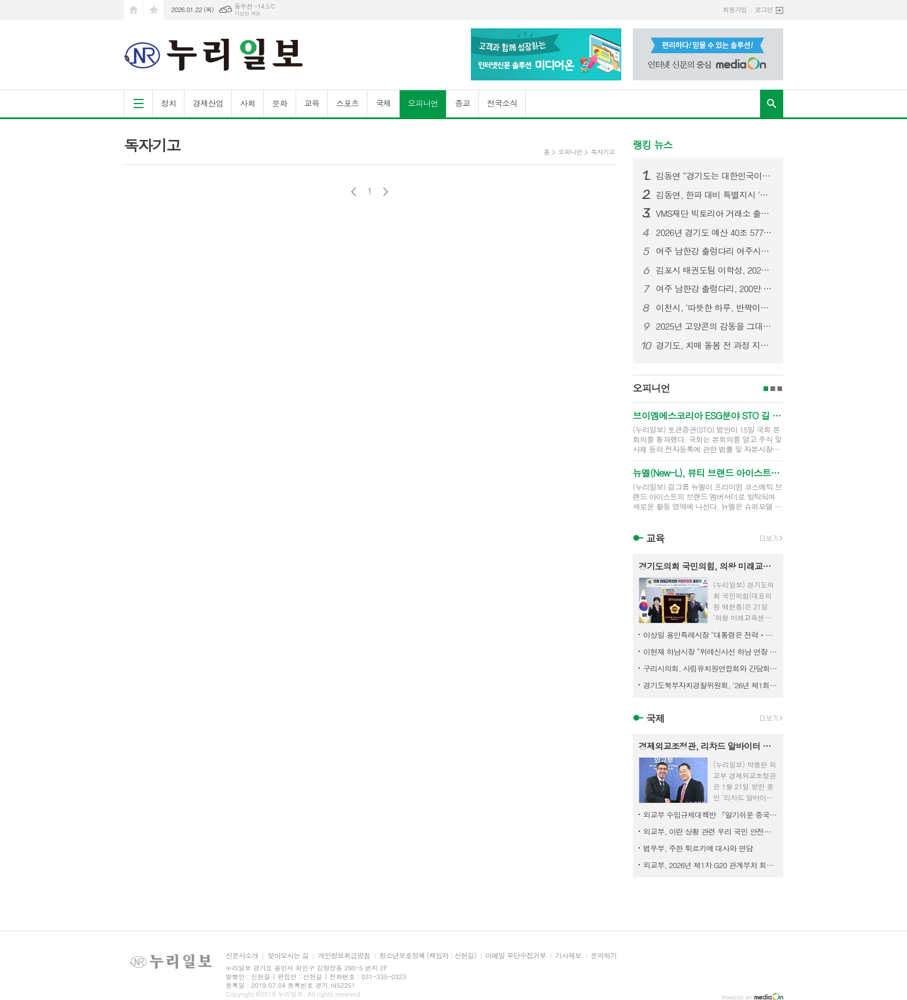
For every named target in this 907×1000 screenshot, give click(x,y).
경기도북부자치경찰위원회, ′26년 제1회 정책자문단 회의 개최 (710, 685)
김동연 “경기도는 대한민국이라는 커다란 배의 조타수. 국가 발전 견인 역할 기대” (715, 176)
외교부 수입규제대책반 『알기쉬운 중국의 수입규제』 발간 (710, 814)
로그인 (764, 9)
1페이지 (766, 388)
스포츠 (347, 103)
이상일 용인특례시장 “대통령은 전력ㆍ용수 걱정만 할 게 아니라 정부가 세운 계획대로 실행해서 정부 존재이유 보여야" (710, 634)
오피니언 (423, 103)
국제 (382, 103)
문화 (279, 103)
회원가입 (735, 9)
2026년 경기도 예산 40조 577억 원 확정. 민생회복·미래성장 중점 (715, 232)
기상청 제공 (247, 13)
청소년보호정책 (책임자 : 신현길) (427, 955)
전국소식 (502, 103)
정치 (168, 103)
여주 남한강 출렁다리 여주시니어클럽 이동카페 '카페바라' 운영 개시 (715, 251)
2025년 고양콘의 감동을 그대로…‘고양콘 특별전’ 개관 (715, 326)
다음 (385, 191)
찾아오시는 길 (287, 955)
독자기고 (602, 151)
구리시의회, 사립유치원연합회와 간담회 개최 (710, 668)
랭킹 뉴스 (653, 145)
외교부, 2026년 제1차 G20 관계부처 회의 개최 (710, 864)
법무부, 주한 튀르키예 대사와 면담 (698, 848)
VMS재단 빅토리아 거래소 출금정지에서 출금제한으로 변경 (715, 213)
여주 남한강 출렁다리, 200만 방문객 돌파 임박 (715, 288)
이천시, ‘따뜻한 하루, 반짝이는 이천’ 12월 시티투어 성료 (715, 307)
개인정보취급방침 (344, 955)
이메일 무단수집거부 (515, 955)
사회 (247, 103)
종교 (462, 103)
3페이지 (779, 388)
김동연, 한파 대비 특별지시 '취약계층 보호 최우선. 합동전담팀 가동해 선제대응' (715, 195)
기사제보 (568, 955)
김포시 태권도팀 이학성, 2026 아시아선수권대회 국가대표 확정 (715, 270)
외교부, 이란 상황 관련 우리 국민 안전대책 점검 (710, 831)
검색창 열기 (771, 103)
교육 (311, 103)
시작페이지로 (133, 10)
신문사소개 (242, 955)
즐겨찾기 (154, 10)
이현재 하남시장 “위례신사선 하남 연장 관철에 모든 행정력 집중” (710, 651)
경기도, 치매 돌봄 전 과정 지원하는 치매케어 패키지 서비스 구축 (715, 345)
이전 (353, 191)
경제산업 (208, 103)
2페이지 (772, 388)
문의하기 (604, 955)
